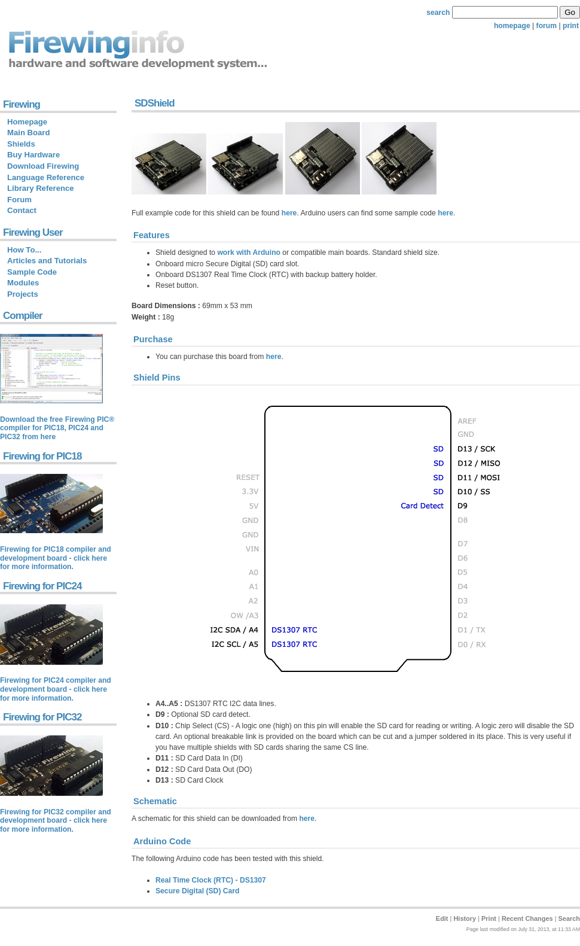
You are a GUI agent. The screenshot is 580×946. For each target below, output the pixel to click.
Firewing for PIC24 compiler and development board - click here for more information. (55, 689)
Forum (19, 199)
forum (546, 26)
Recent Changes (527, 918)
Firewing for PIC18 (42, 456)
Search (569, 918)
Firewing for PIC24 (42, 586)
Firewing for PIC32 (42, 717)
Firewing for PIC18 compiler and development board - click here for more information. (55, 558)
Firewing (21, 104)
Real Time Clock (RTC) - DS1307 (210, 880)
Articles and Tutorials (47, 260)
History (464, 918)
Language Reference (45, 177)
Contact (21, 210)
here (289, 213)
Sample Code (32, 271)
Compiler (22, 315)
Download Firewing (43, 166)
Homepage (27, 121)
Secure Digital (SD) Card (197, 891)
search (438, 12)
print (571, 26)
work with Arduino (248, 252)
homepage (512, 26)
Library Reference (40, 188)
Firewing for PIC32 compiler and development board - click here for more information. (55, 821)
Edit (442, 918)
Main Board (28, 132)
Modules (23, 282)
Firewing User (33, 232)
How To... (24, 249)
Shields (21, 143)
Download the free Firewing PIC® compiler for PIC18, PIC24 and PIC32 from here (57, 428)
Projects (22, 294)
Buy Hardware (33, 154)
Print (488, 918)
